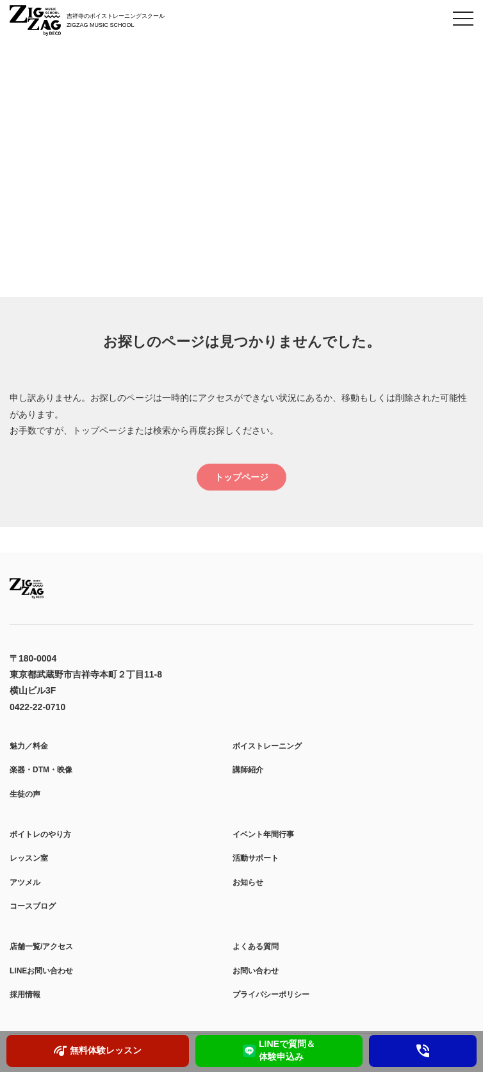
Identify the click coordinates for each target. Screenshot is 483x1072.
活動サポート (256, 858)
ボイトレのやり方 (40, 834)
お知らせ (248, 882)
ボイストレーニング (267, 746)
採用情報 (25, 994)
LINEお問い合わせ (41, 970)
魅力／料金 (29, 746)
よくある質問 (256, 946)
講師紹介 (248, 769)
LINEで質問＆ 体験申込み (279, 1050)
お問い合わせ (256, 970)
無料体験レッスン (98, 1050)
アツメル (25, 882)
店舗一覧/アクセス (41, 946)
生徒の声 (25, 794)
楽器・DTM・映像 (41, 769)
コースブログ (33, 906)
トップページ (241, 477)
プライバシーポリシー (271, 994)
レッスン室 (29, 858)
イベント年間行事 (263, 834)
